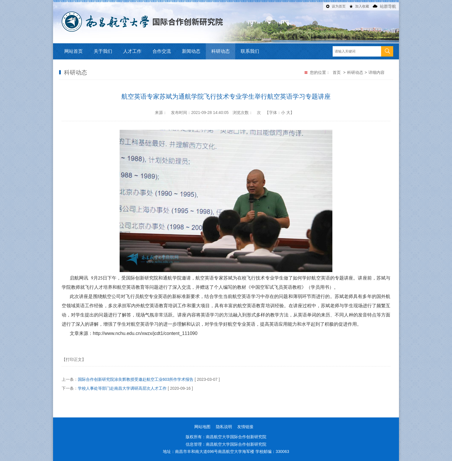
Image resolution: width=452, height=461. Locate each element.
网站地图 (202, 426)
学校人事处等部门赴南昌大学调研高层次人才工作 (122, 388)
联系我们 (250, 51)
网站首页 (73, 51)
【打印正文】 (74, 359)
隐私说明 (224, 426)
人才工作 (132, 51)
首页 (337, 72)
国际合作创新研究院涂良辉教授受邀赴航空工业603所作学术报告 (135, 379)
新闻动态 (191, 51)
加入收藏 (362, 6)
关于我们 (103, 51)
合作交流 (161, 51)
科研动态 (220, 51)
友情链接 (245, 426)
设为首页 (339, 6)
